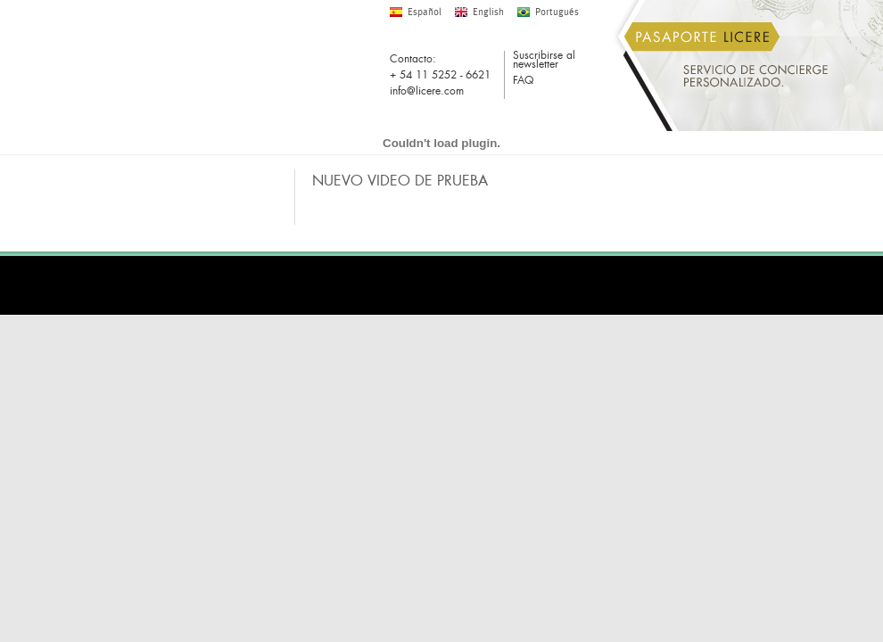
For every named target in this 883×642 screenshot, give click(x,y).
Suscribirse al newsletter (544, 61)
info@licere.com (427, 91)
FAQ (523, 81)
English (488, 12)
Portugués (557, 12)
